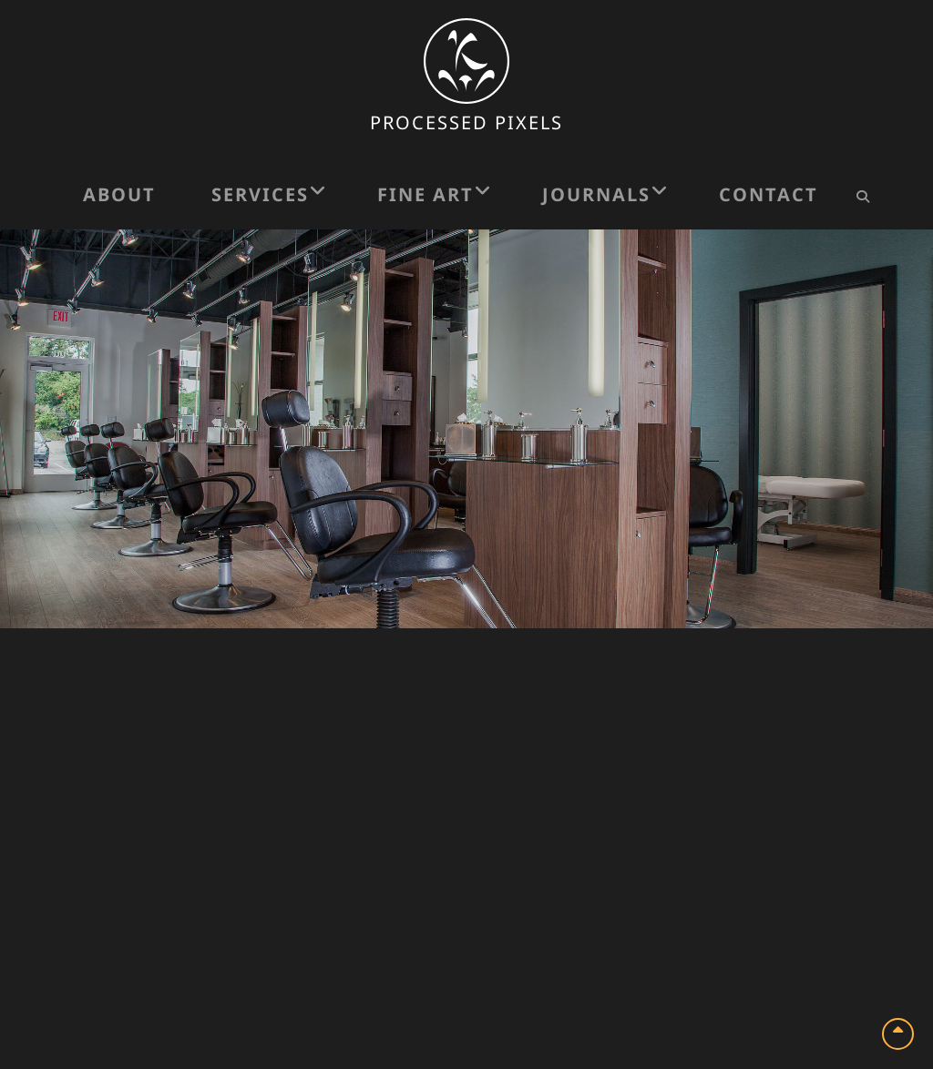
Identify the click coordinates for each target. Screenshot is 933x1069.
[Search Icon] (862, 196)
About (119, 194)
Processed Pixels (466, 122)
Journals (596, 194)
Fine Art (425, 194)
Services (260, 194)
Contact (768, 194)
